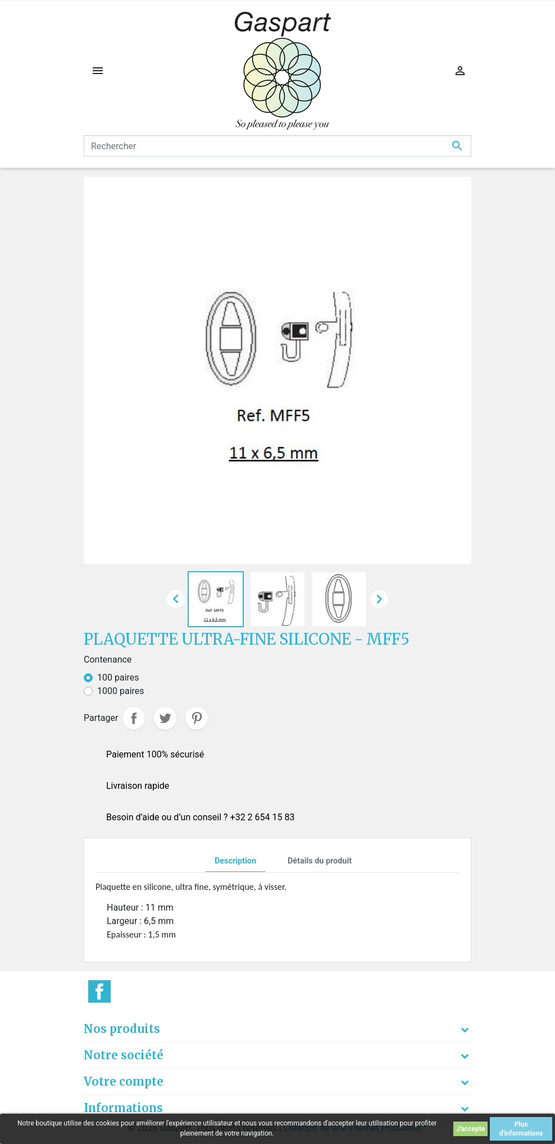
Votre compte (123, 1081)
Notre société (123, 1055)
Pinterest (196, 718)
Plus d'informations (521, 1128)
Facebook (99, 991)
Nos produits (122, 1029)
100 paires (118, 677)
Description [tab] (235, 861)
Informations (123, 1108)
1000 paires (120, 691)
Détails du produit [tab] (320, 861)
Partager (133, 718)
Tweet (165, 718)
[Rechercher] (277, 146)
